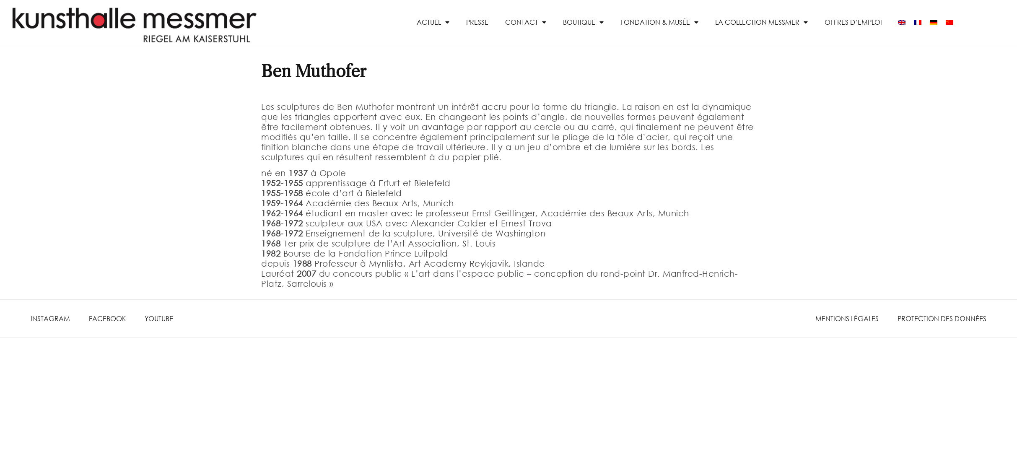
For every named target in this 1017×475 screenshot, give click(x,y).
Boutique (583, 22)
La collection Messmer (761, 22)
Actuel (433, 22)
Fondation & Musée (659, 22)
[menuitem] (902, 22)
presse (477, 22)
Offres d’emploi (853, 22)
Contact (525, 22)
